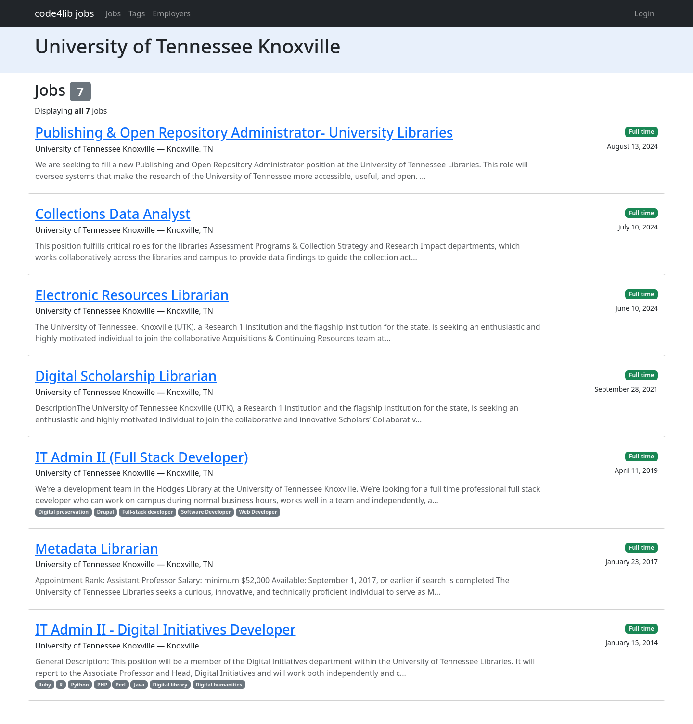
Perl (121, 684)
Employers (172, 13)
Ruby (44, 684)
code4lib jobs (64, 13)
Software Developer (206, 511)
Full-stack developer (147, 511)
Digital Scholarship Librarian (126, 376)
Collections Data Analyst (113, 213)
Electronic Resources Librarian (132, 295)
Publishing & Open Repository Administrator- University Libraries (244, 132)
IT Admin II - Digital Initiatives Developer (165, 629)
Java (139, 684)
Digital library (170, 684)
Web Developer (258, 511)
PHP (102, 684)
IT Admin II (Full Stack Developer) (141, 457)
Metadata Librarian (96, 548)
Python (80, 684)
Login (644, 13)
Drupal (105, 511)
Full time (641, 131)
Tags (136, 13)
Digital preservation (63, 511)
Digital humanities (218, 684)
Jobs (113, 13)
